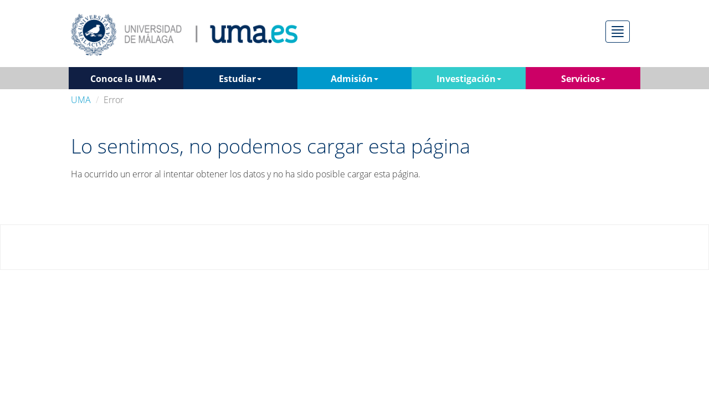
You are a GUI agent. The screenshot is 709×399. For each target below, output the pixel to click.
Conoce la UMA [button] (126, 79)
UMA (81, 100)
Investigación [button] (468, 79)
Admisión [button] (354, 79)
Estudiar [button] (240, 79)
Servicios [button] (583, 79)
